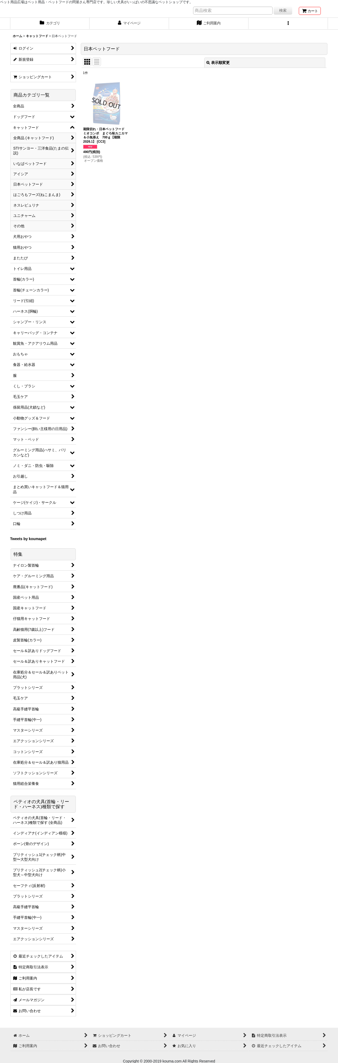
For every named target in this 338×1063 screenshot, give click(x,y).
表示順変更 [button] (218, 62)
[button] (288, 23)
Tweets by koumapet (28, 539)
